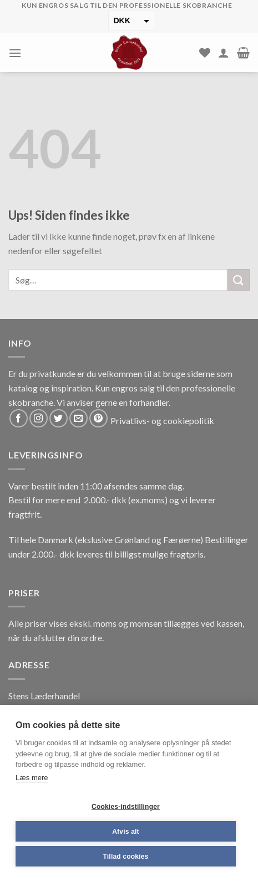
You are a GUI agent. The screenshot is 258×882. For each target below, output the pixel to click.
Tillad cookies (126, 856)
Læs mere (32, 777)
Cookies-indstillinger (126, 807)
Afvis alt (125, 831)
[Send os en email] (78, 418)
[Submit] (238, 280)
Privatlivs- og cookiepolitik (162, 420)
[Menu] (15, 52)
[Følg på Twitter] (58, 418)
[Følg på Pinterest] (98, 418)
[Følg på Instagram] (38, 418)
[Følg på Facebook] (18, 418)
